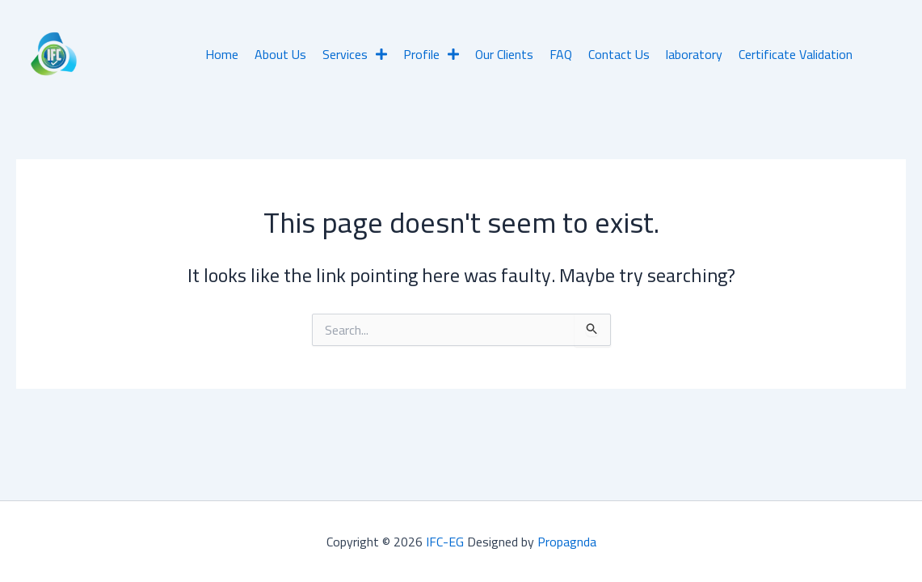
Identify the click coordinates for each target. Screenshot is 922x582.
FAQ (560, 54)
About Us (280, 54)
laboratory (694, 54)
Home (221, 54)
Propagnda (566, 541)
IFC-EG (445, 541)
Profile (431, 54)
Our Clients (504, 54)
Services (354, 54)
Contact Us (619, 54)
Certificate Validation (796, 54)
